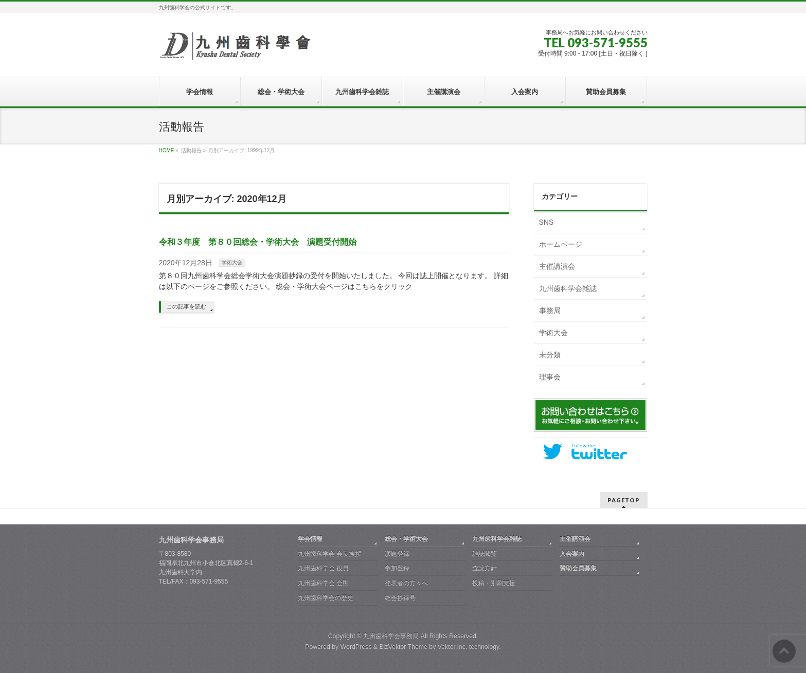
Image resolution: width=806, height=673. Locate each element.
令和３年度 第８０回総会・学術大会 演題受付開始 (257, 242)
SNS (546, 222)
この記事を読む (186, 306)
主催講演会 (557, 266)
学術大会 (232, 262)
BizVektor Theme (403, 646)
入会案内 (572, 553)
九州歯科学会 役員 (323, 568)
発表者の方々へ (406, 583)
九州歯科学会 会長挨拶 (329, 553)
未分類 (550, 355)
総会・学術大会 (406, 538)
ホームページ (560, 244)
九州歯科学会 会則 (323, 583)
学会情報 (310, 538)
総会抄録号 (400, 598)
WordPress (356, 646)
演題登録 (397, 553)
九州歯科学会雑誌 (568, 288)
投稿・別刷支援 (493, 583)
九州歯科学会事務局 (391, 636)
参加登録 (397, 568)
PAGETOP (623, 500)
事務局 (550, 310)
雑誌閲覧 (484, 553)
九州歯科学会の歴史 (325, 598)
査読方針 (484, 568)
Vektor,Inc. (453, 646)
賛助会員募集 (578, 568)
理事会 (550, 377)
